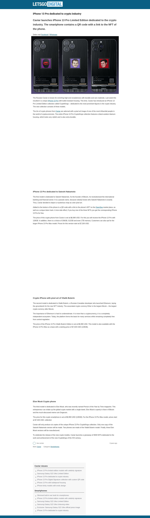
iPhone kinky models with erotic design (51, 486)
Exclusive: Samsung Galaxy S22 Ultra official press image (58, 507)
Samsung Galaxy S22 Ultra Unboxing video (53, 504)
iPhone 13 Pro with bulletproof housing (51, 483)
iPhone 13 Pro (53, 101)
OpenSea (99, 207)
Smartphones (55, 447)
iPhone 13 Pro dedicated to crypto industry (53, 476)
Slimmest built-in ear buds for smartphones (53, 495)
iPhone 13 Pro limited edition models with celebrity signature (59, 470)
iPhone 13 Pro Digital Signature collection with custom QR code (60, 479)
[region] (59, 453)
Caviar (58, 111)
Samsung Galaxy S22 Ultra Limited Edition (53, 473)
